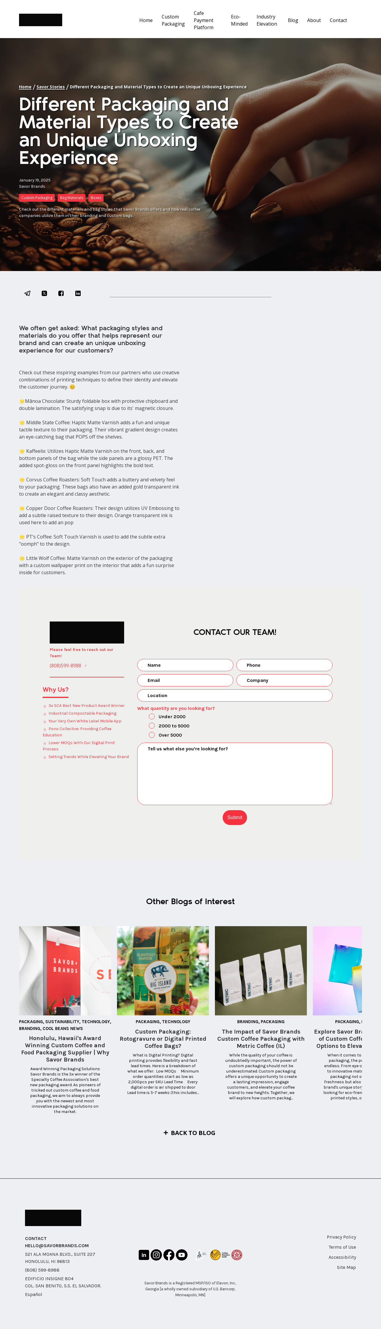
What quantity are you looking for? (176, 708)
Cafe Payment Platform (203, 20)
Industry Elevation (267, 20)
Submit (234, 817)
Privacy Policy (341, 1237)
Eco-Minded (239, 20)
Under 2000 (162, 717)
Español (33, 1294)
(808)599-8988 (65, 665)
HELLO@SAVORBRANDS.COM (57, 1245)
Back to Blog (193, 1133)
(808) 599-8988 (42, 1270)
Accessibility (342, 1257)
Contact (338, 20)
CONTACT (36, 1238)
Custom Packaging (173, 20)
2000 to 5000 (164, 726)
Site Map (346, 1267)
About (314, 20)
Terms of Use (342, 1247)
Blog (293, 20)
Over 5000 (160, 735)
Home (146, 20)
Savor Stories (51, 87)
